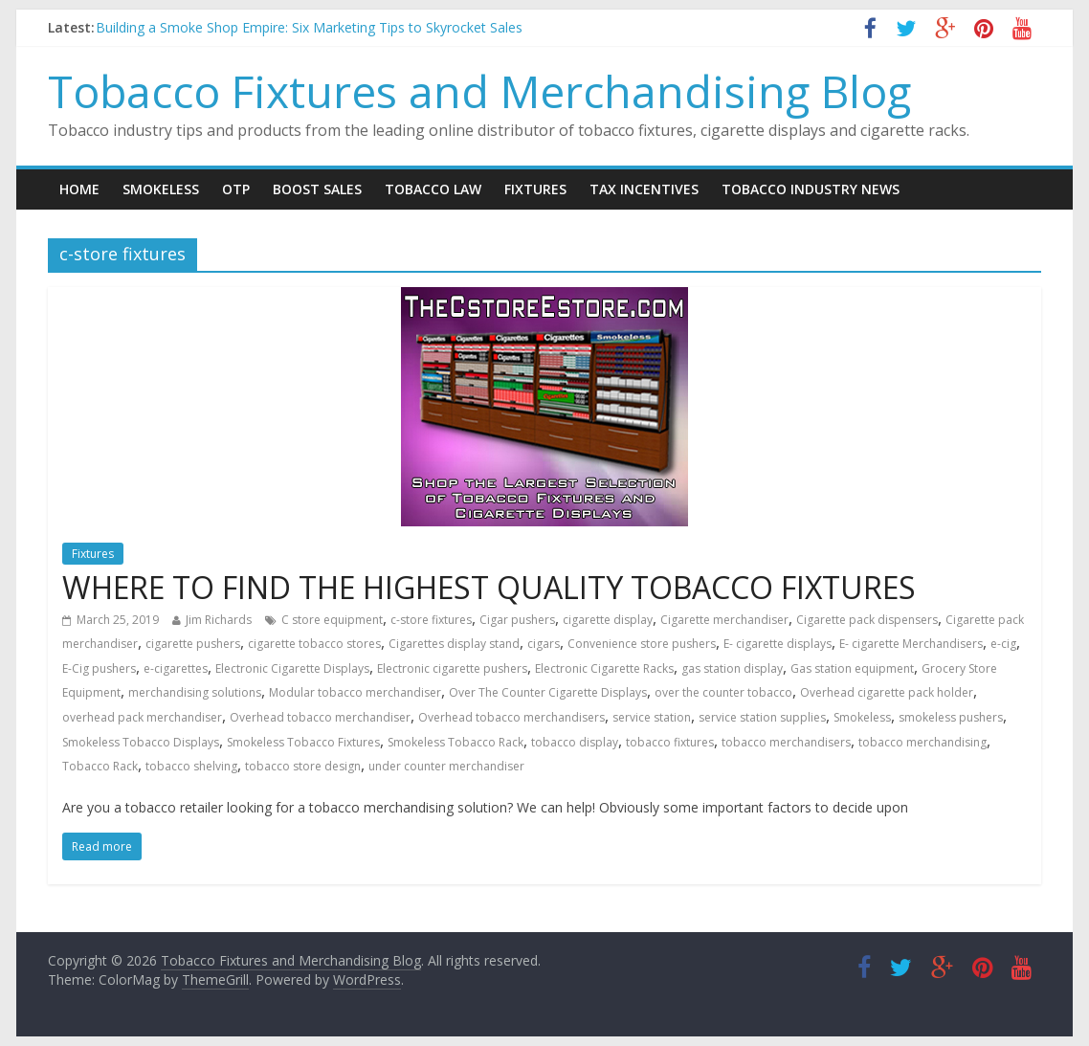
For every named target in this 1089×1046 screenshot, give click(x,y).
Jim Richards (219, 620)
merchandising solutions (194, 692)
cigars (543, 643)
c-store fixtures (431, 620)
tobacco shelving (191, 766)
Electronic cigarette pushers (452, 668)
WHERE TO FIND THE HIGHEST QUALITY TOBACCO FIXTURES (489, 587)
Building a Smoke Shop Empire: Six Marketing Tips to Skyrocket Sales (309, 27)
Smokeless (160, 189)
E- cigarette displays (777, 643)
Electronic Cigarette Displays (292, 668)
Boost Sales (317, 189)
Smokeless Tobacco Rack (455, 742)
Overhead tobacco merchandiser (320, 717)
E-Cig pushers (99, 668)
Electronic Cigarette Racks (604, 668)
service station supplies (762, 717)
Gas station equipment (852, 668)
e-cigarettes (176, 668)
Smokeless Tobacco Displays (140, 742)
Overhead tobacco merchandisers (511, 717)
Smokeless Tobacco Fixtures (303, 742)
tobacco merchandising (922, 742)
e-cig (1003, 643)
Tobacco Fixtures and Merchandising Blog (479, 91)
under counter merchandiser (446, 766)
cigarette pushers (192, 643)
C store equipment (332, 620)
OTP (236, 189)
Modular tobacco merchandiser (355, 692)
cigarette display (608, 620)
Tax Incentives (644, 189)
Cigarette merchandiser (724, 620)
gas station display (732, 668)
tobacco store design (303, 766)
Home (79, 189)
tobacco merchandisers (786, 742)
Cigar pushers (517, 620)
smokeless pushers (951, 717)
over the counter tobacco (723, 692)
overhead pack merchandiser (142, 717)
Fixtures (535, 189)
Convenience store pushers (641, 643)
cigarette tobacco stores (314, 643)
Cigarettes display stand (454, 643)
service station (651, 717)
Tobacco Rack (100, 766)
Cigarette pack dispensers (867, 620)
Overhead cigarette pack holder (886, 692)
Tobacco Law (433, 189)
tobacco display (574, 742)
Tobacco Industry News (811, 189)
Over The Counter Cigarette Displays (548, 692)
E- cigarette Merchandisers (911, 643)
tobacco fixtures (670, 742)
